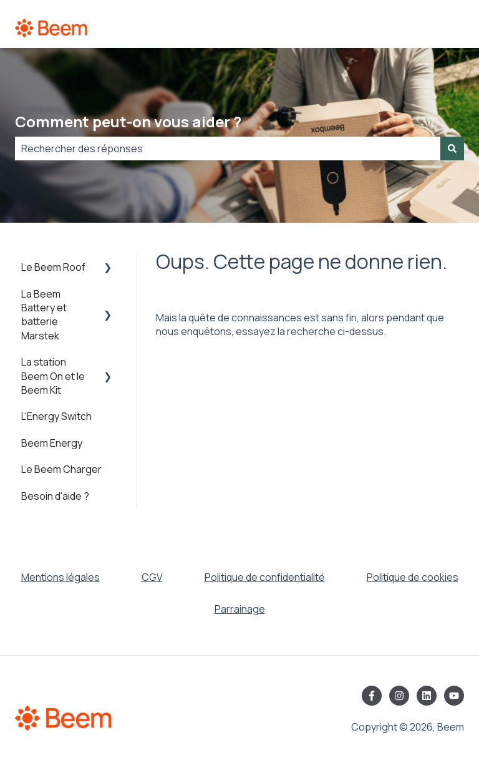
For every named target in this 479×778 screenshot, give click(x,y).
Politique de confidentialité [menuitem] (265, 577)
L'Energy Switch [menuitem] (56, 416)
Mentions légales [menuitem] (60, 577)
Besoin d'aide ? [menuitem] (55, 496)
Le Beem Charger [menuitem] (61, 469)
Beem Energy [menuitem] (51, 443)
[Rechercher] (452, 148)
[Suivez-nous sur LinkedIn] (427, 696)
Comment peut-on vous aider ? (128, 121)
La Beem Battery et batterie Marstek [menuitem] (44, 315)
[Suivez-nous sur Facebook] (372, 696)
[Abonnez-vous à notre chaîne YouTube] (454, 696)
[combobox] (227, 148)
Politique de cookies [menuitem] (412, 577)
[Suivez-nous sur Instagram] (399, 696)
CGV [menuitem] (152, 577)
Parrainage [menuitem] (240, 609)
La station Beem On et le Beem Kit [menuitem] (53, 376)
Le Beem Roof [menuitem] (53, 267)
